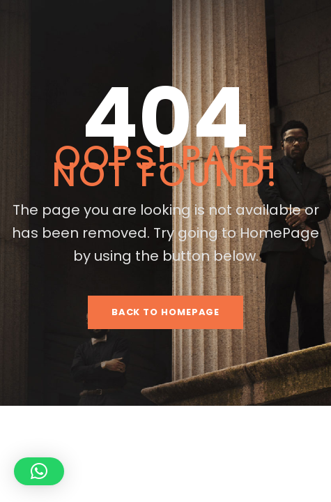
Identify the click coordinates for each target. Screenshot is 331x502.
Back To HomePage (165, 312)
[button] (39, 471)
